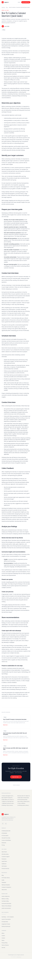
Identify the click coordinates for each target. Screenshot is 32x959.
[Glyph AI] (16, 814)
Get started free (25, 2)
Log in (19, 2)
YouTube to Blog (5, 901)
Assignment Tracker (6, 924)
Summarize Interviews (6, 903)
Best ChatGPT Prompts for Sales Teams (7, 797)
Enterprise (4, 842)
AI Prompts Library (6, 877)
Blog (7, 7)
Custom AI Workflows (6, 840)
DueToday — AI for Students (8, 916)
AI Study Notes (5, 921)
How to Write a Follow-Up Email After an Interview (23, 801)
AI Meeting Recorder (6, 830)
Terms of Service (5, 945)
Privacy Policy (4, 942)
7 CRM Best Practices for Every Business (8, 803)
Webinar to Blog (5, 898)
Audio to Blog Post (6, 896)
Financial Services (5, 868)
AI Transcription (5, 835)
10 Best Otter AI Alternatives (23, 797)
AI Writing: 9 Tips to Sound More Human (7, 805)
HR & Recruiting (5, 854)
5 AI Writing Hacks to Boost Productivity (23, 805)
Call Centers (4, 866)
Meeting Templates (6, 884)
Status (3, 940)
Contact (3, 938)
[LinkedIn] (6, 823)
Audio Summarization (6, 908)
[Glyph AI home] (5, 2)
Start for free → (16, 777)
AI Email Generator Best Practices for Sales (22, 799)
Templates (4, 882)
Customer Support (5, 856)
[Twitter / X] (3, 823)
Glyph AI (3, 7)
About (3, 933)
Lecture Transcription (6, 919)
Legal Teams (4, 861)
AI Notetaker (4, 833)
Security (3, 947)
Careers (3, 935)
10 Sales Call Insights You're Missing (7, 795)
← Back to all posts (16, 785)
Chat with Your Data (6, 838)
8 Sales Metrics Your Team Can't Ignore (8, 799)
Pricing (3, 845)
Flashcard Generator (6, 926)
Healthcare (4, 863)
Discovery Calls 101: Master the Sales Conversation (23, 795)
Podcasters (4, 859)
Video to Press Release (6, 905)
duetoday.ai (4, 914)
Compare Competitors (6, 887)
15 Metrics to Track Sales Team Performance (8, 801)
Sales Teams (4, 851)
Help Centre (4, 889)
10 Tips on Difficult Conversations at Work (22, 803)
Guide (3, 880)
